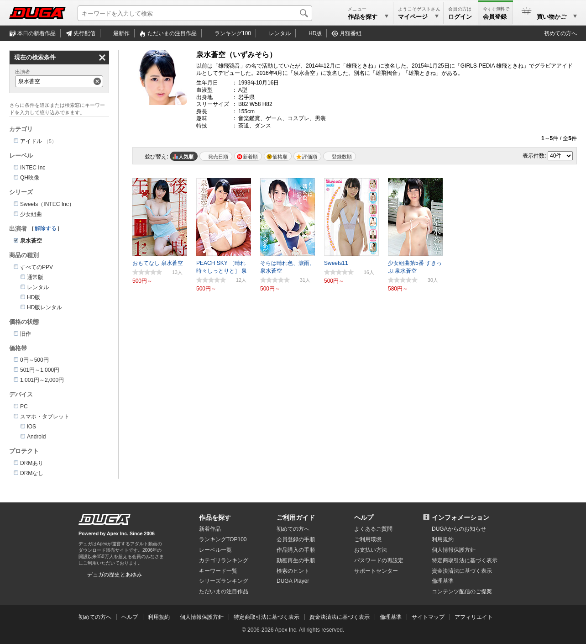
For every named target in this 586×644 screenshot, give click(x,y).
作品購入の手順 (296, 550)
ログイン (460, 16)
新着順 (250, 156)
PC (24, 406)
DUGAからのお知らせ (459, 529)
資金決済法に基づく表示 (339, 617)
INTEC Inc (32, 167)
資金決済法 (462, 571)
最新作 (121, 33)
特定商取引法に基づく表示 (266, 617)
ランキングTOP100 (222, 539)
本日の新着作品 (36, 33)
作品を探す (215, 517)
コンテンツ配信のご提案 (462, 591)
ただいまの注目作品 (223, 591)
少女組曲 (31, 214)
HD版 (315, 33)
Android (36, 436)
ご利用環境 (368, 539)
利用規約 (443, 539)
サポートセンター (376, 571)
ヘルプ (363, 517)
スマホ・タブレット (44, 416)
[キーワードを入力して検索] (195, 13)
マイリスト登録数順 (339, 156)
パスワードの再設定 (378, 560)
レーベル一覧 (215, 550)
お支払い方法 (370, 550)
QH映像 (29, 177)
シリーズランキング (223, 581)
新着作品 (210, 529)
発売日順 (218, 156)
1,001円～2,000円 (42, 380)
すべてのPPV (36, 267)
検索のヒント (293, 571)
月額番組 (350, 33)
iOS (31, 426)
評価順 (309, 156)
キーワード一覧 (218, 571)
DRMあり (31, 463)
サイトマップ (428, 617)
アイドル (31, 141)
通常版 (35, 277)
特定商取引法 (464, 560)
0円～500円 (34, 360)
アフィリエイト (474, 617)
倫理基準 (443, 581)
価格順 (280, 156)
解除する (46, 228)
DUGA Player (293, 581)
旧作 (25, 334)
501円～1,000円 (39, 370)
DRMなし (31, 473)
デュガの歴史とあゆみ (114, 574)
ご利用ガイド (296, 517)
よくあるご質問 (373, 529)
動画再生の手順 (296, 560)
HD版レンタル (44, 307)
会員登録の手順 (296, 539)
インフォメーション (460, 517)
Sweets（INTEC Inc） (47, 204)
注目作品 (172, 33)
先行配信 (84, 33)
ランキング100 (233, 33)
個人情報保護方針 (454, 550)
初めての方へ (560, 33)
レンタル (280, 33)
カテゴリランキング (223, 560)
